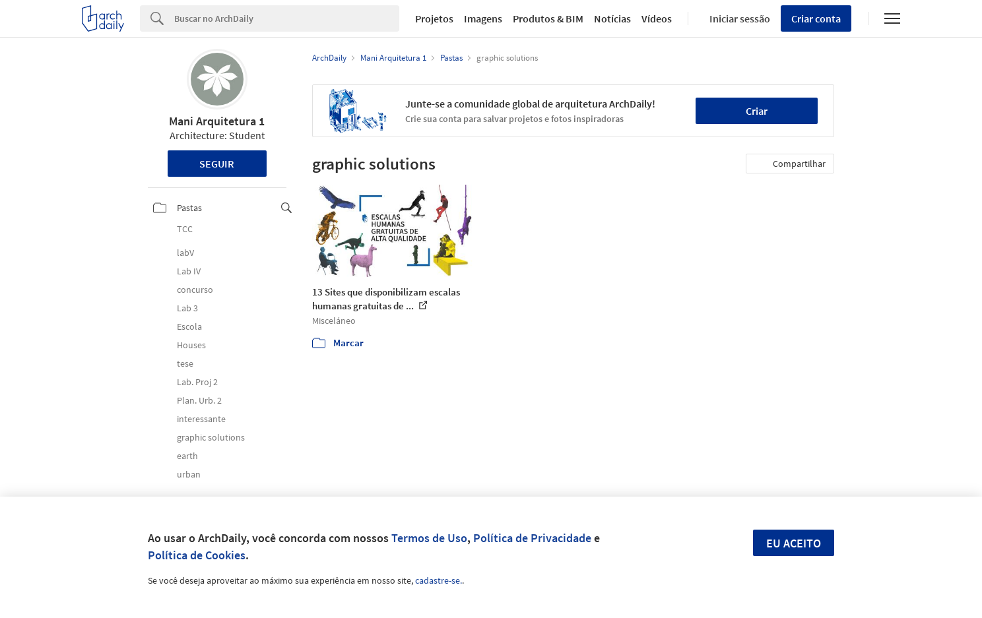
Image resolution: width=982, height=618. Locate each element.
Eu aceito (793, 543)
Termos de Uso (429, 537)
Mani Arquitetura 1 (217, 121)
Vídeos (656, 18)
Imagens (483, 18)
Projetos (434, 18)
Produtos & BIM (548, 18)
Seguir (216, 163)
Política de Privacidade (532, 537)
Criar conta (816, 18)
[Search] (286, 18)
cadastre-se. (438, 580)
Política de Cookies (197, 555)
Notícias (612, 18)
